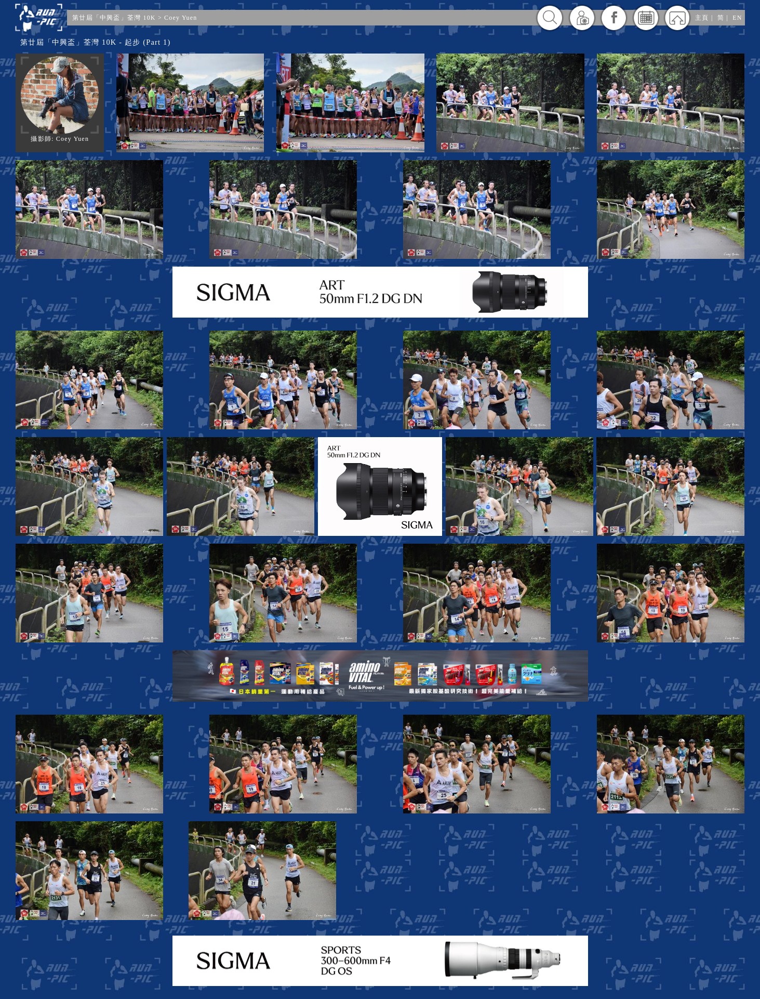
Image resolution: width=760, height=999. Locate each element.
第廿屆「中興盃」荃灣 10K (113, 17)
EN (737, 17)
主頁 (702, 17)
